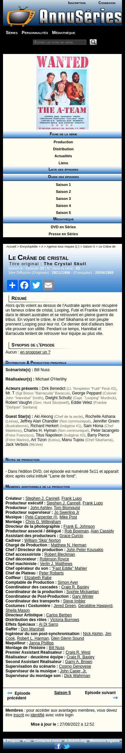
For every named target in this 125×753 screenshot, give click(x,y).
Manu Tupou (73, 439)
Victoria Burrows (64, 619)
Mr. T (9, 393)
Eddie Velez (81, 402)
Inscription (76, 3)
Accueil (11, 246)
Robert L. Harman (33, 638)
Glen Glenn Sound (67, 638)
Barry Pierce (98, 435)
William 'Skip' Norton (42, 540)
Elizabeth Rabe (37, 577)
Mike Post (68, 517)
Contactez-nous (48, 741)
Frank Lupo (71, 498)
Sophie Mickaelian (82, 591)
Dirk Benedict (53, 388)
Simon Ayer (68, 582)
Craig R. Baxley (75, 587)
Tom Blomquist (67, 507)
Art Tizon (39, 439)
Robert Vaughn (18, 402)
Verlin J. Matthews (56, 563)
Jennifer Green (106, 421)
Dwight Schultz (58, 397)
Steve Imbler (74, 601)
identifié (37, 715)
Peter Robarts (51, 573)
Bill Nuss (42, 370)
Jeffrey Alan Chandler (39, 421)
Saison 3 (62, 199)
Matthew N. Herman (68, 545)
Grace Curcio (71, 535)
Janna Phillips (41, 643)
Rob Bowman (77, 531)
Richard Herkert (45, 425)
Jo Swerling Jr (66, 512)
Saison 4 (62, 206)
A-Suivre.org (76, 741)
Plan (27, 741)
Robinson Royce (54, 559)
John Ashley (41, 507)
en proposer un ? (35, 352)
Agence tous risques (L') (63, 246)
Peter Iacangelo (105, 430)
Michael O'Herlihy (51, 379)
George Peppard (87, 393)
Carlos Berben (59, 615)
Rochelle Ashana (100, 416)
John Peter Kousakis (85, 549)
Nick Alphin (93, 633)
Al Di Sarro (48, 624)
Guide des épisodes (62, 176)
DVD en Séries (62, 227)
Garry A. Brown (78, 661)
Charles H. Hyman (40, 430)
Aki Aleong (43, 416)
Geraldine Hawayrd (95, 605)
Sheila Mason (17, 610)
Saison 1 (62, 185)
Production (62, 142)
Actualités (62, 156)
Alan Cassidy (102, 531)
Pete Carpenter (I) (41, 517)
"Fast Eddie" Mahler (69, 568)
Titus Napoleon (49, 435)
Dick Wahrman (77, 675)
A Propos (11, 741)
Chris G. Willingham (43, 521)
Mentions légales (104, 741)
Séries (12, 32)
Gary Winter (82, 596)
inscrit (18, 715)
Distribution (62, 149)
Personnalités (35, 32)
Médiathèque (63, 32)
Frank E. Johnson (79, 526)
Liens (62, 163)
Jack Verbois (16, 444)
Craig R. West (78, 652)
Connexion (106, 3)
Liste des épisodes (62, 169)
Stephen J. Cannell (42, 498)
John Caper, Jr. (73, 671)
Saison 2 (62, 192)
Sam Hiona (93, 425)
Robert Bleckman (59, 554)
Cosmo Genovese (75, 666)
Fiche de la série (62, 134)
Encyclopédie (29, 246)
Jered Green (65, 605)
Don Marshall (32, 629)
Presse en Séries (62, 234)
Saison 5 (62, 213)
